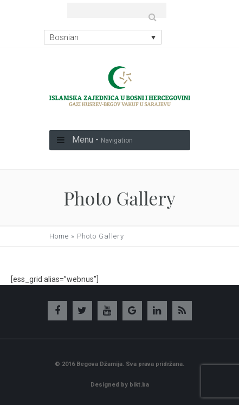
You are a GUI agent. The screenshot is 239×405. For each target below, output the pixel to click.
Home (59, 236)
